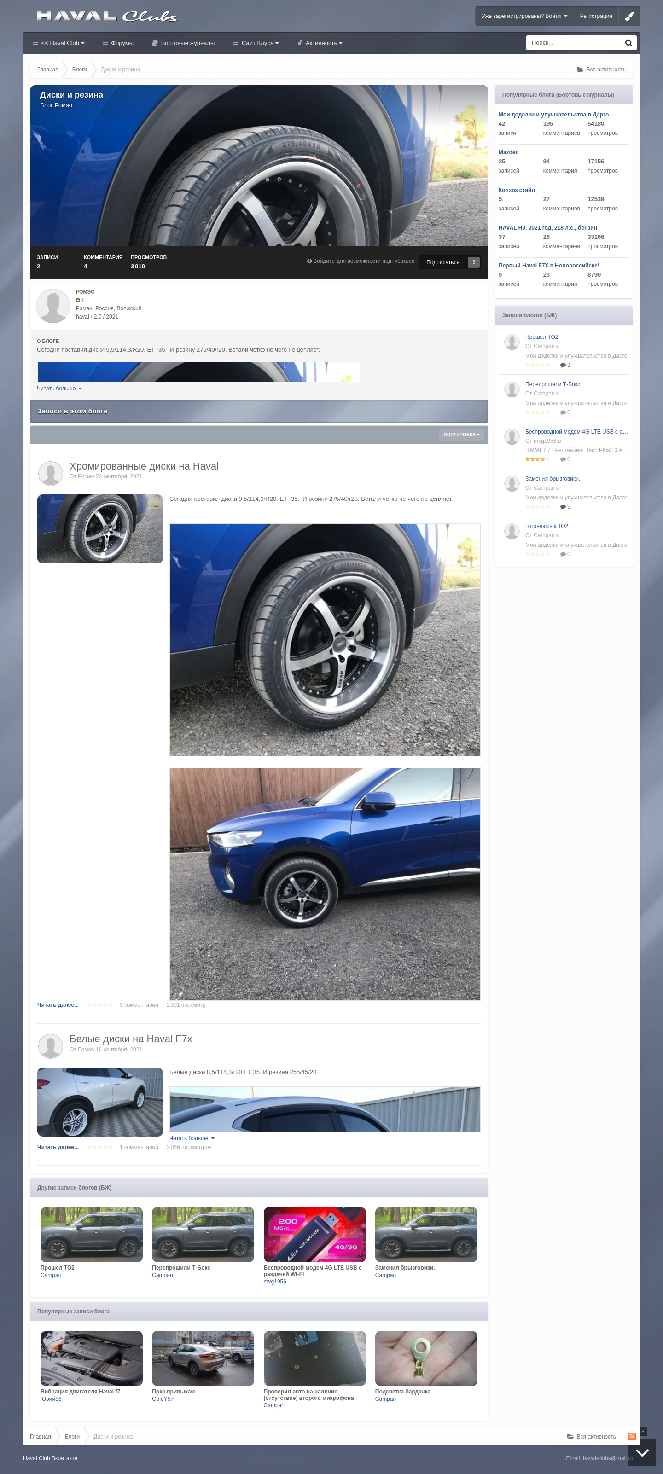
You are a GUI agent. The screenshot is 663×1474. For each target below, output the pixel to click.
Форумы (122, 43)
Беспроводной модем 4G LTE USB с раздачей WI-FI (577, 432)
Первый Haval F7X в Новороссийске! (549, 265)
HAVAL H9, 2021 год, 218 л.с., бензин (548, 228)
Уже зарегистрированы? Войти (525, 15)
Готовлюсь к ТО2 (546, 526)
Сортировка (462, 434)
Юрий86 (51, 1399)
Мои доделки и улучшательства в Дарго (554, 114)
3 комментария (139, 1005)
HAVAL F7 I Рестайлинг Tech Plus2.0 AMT (577, 450)
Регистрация (596, 16)
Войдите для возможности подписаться (363, 261)
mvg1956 (275, 1281)
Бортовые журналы (187, 43)
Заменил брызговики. (552, 479)
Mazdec (508, 152)
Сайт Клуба (259, 43)
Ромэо (63, 105)
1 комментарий (139, 1147)
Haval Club (36, 1458)
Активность (323, 43)
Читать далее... (58, 1005)
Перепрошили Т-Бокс (552, 384)
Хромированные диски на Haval (144, 466)
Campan (51, 1275)
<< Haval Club (62, 43)
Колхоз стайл (517, 190)
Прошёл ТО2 (541, 337)
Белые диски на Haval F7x (131, 1039)
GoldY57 (163, 1399)
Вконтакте (64, 1458)
